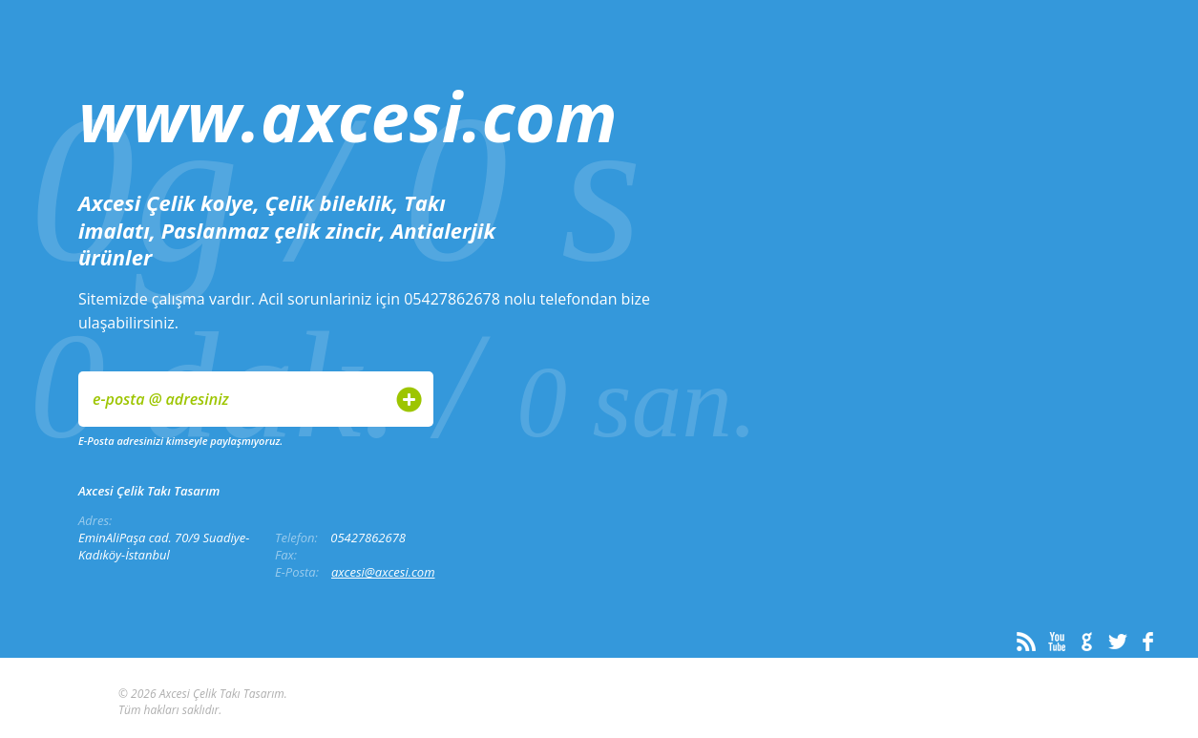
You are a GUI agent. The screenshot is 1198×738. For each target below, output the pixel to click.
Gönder (409, 399)
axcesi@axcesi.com (383, 571)
